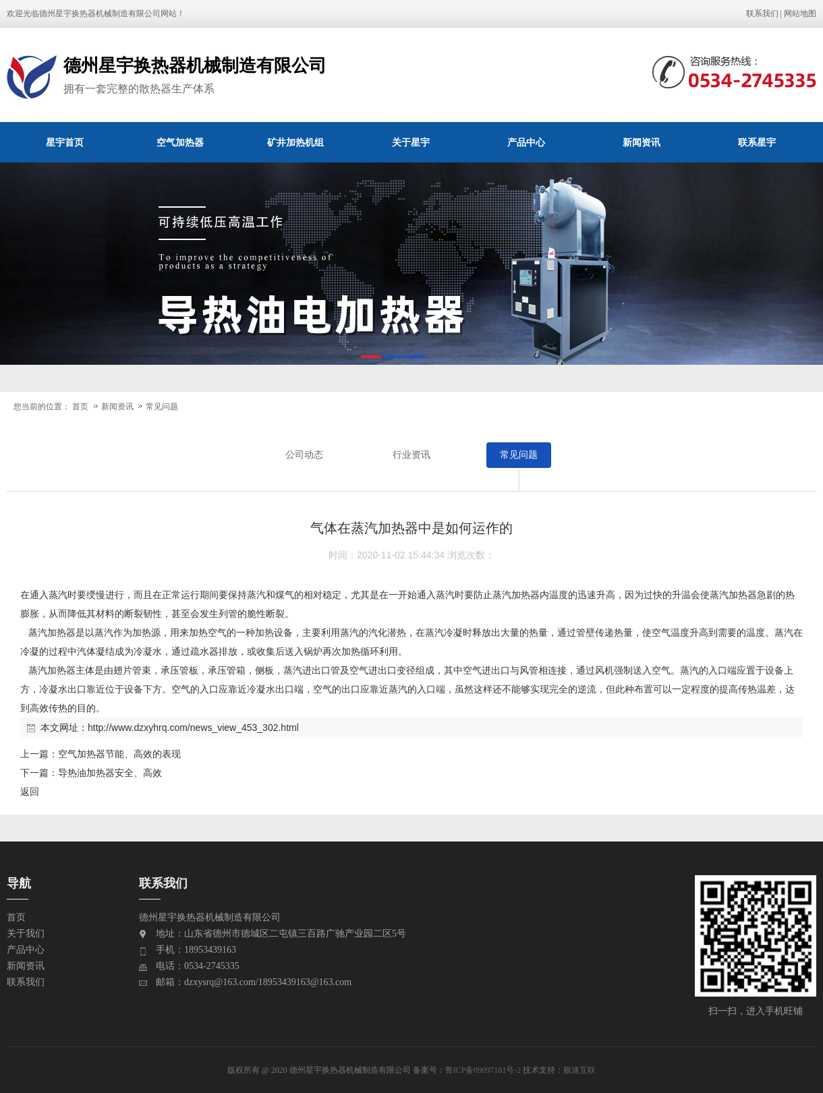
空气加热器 (180, 142)
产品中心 (526, 142)
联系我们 (762, 13)
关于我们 (26, 933)
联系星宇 (757, 142)
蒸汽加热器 (516, 594)
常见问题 (162, 406)
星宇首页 (65, 142)
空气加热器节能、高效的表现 (119, 753)
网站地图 (800, 13)
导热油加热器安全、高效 (110, 772)
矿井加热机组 (295, 142)
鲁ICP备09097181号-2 (483, 1070)
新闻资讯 (641, 142)
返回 (29, 791)
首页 (80, 406)
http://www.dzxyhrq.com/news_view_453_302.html (193, 727)
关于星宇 (411, 142)
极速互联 (579, 1070)
